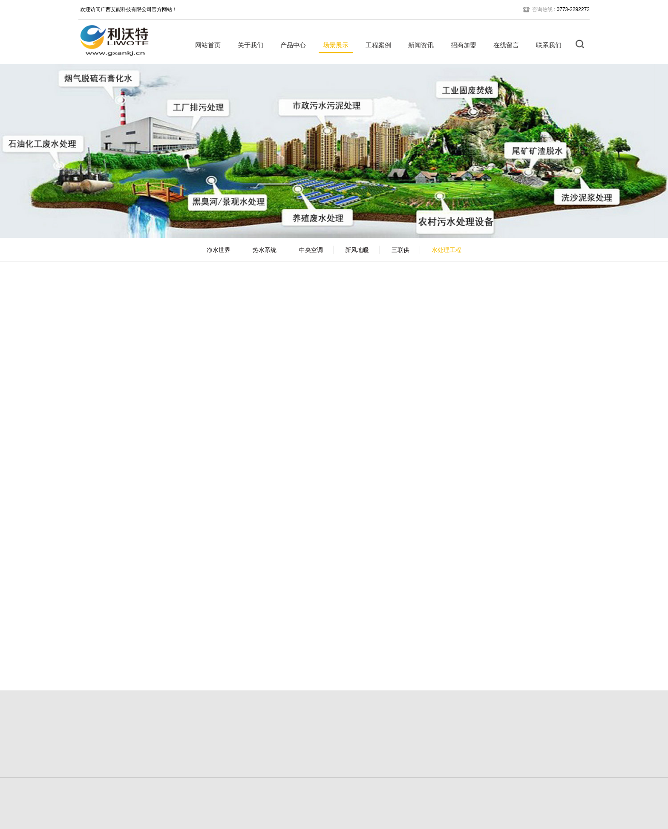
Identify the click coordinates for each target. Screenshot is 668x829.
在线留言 (503, 45)
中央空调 (311, 249)
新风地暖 (357, 249)
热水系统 (264, 249)
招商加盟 (460, 45)
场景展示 (333, 45)
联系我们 (546, 45)
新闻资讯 (418, 45)
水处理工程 (446, 249)
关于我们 (247, 45)
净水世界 (218, 249)
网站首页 (205, 45)
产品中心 (290, 45)
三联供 (400, 249)
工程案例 (375, 45)
